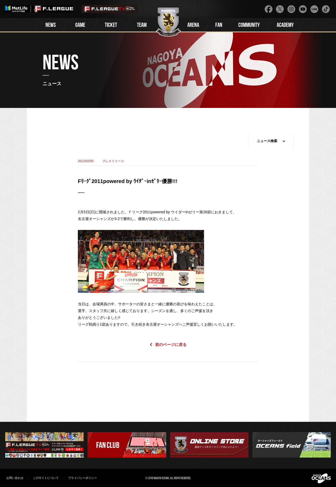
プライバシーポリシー (82, 477)
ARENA (193, 25)
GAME (80, 25)
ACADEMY (285, 25)
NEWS (50, 25)
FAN (218, 25)
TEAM (142, 25)
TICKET (111, 25)
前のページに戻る (171, 344)
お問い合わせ (15, 477)
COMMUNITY (249, 25)
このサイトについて (46, 477)
